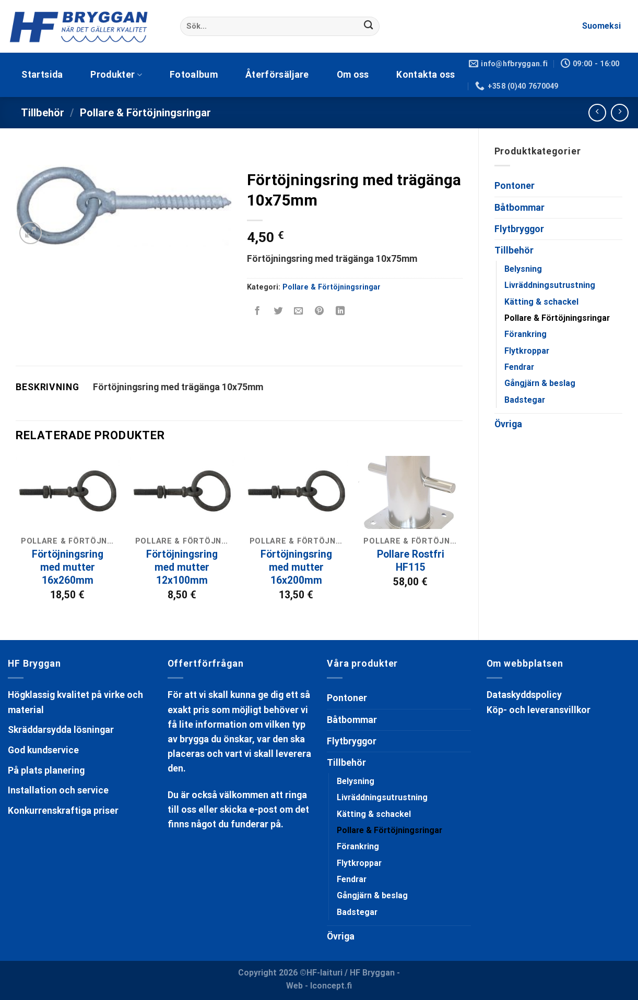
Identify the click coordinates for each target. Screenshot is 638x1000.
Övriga (508, 424)
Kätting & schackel (541, 302)
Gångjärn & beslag (539, 383)
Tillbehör (42, 112)
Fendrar (519, 367)
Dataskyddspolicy (524, 695)
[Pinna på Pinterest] (319, 312)
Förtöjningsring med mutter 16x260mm (67, 567)
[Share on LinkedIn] (339, 312)
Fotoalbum (194, 74)
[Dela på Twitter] (277, 312)
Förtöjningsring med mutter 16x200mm (296, 567)
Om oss (353, 74)
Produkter (116, 74)
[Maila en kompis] (298, 312)
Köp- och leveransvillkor (538, 710)
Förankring (525, 334)
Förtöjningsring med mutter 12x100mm (182, 567)
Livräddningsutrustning (549, 285)
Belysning (523, 269)
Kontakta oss (425, 74)
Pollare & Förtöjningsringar (145, 112)
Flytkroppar (526, 351)
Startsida (42, 74)
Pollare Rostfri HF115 (410, 560)
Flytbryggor (519, 229)
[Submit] (369, 26)
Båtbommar (519, 207)
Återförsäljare (277, 74)
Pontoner (514, 185)
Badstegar (524, 400)
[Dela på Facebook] (256, 312)
